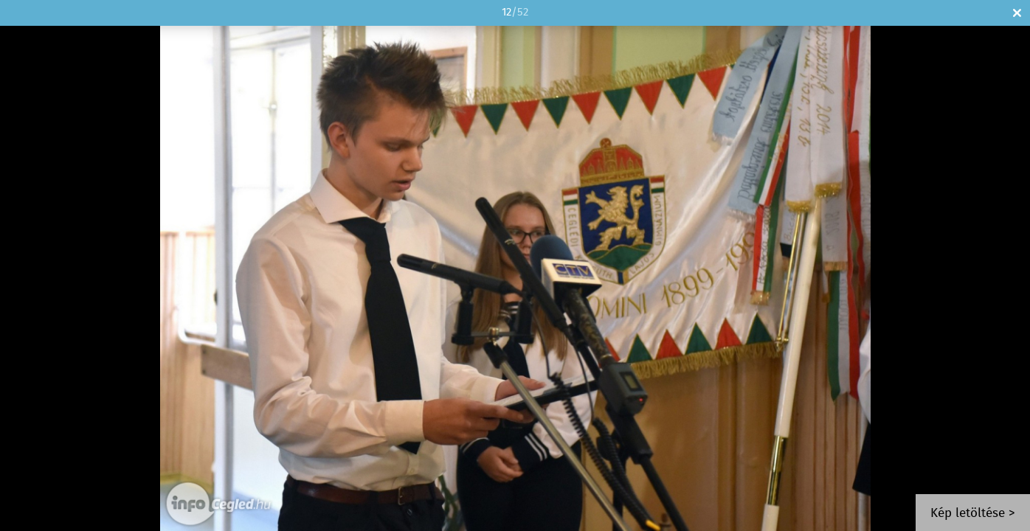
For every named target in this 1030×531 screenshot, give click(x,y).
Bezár (1017, 13)
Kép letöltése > (972, 514)
